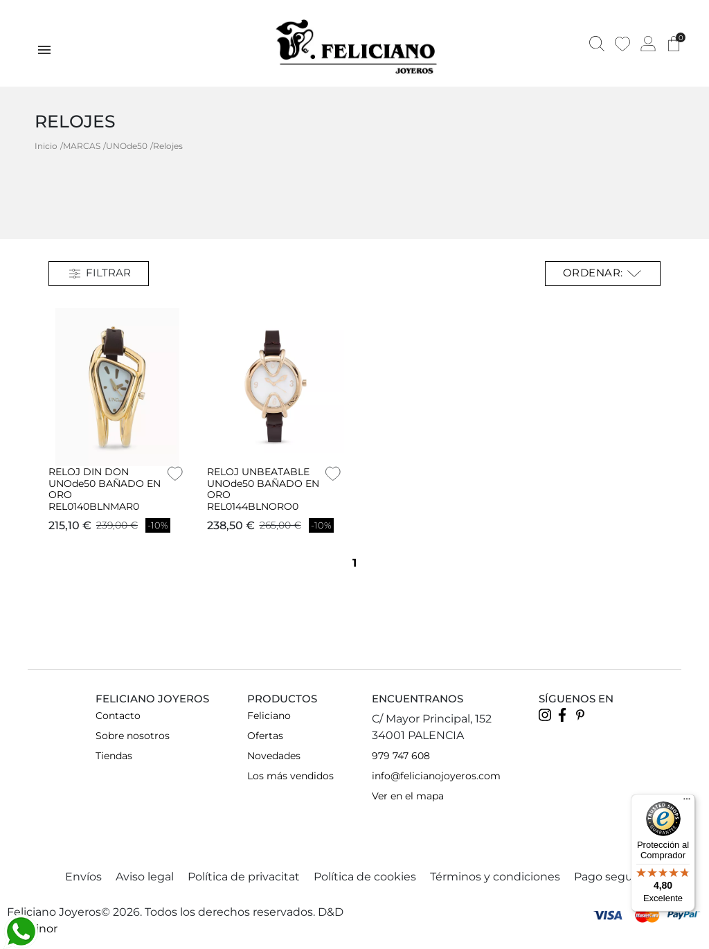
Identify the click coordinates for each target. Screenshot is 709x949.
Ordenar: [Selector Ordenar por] (603, 273)
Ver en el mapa (408, 796)
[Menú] (687, 802)
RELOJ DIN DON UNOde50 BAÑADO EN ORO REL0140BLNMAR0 (104, 489)
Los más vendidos (290, 776)
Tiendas (114, 756)
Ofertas (265, 735)
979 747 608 (401, 756)
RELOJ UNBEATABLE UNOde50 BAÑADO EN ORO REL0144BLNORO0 (263, 489)
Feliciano (269, 715)
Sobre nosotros (133, 735)
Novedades (273, 756)
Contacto (118, 715)
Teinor (40, 928)
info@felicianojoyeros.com (436, 776)
